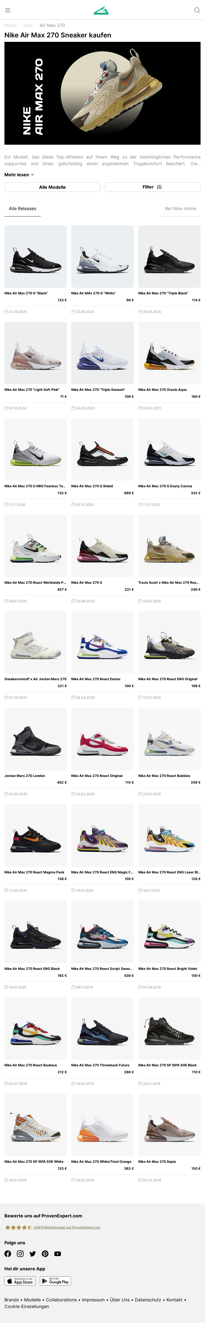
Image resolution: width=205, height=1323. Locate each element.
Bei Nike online (180, 208)
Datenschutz (148, 1299)
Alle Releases (22, 208)
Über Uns (120, 1299)
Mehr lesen (20, 174)
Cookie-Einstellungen (26, 1306)
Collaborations (61, 1299)
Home (10, 25)
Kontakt (174, 1299)
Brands (11, 1299)
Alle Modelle (52, 187)
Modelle (32, 1299)
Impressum (93, 1299)
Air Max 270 (52, 25)
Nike (28, 25)
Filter (153, 187)
